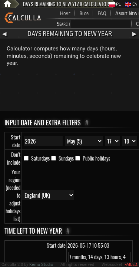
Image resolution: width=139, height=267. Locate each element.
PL (115, 4)
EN (131, 4)
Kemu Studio (41, 264)
